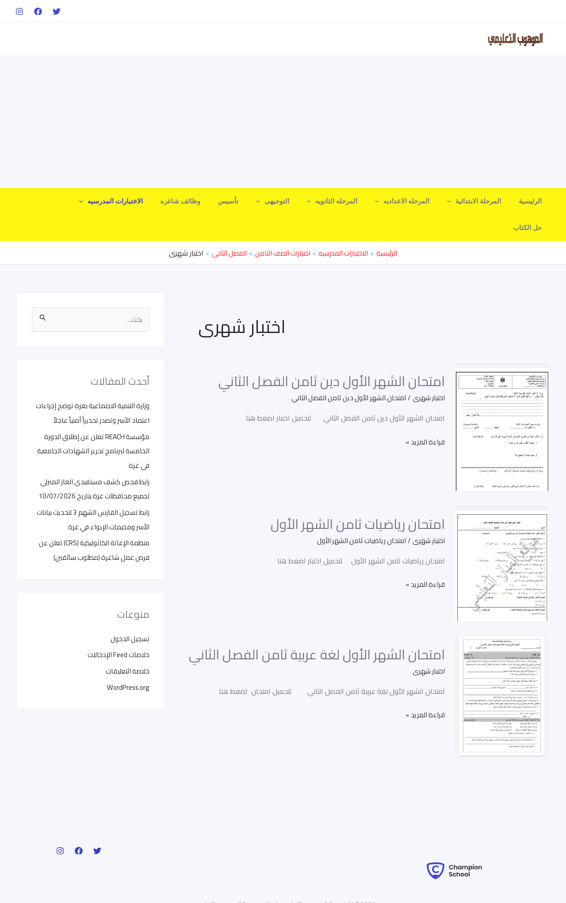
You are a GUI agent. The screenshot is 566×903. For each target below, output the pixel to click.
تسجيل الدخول (128, 623)
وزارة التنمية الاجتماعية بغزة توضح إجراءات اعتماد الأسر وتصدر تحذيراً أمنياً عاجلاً (94, 393)
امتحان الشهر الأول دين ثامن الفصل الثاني (331, 354)
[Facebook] (38, 11)
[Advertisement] (283, 122)
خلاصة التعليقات (126, 655)
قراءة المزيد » (424, 415)
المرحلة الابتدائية (481, 201)
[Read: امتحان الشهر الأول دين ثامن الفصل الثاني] (501, 399)
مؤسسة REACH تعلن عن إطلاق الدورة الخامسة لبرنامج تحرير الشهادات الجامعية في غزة (93, 438)
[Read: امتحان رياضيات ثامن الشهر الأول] (501, 536)
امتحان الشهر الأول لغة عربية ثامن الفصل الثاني (317, 628)
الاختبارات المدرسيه (144, 201)
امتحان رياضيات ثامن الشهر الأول (358, 497)
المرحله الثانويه (347, 201)
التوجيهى (292, 201)
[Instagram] (19, 11)
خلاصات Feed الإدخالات (116, 639)
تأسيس (252, 201)
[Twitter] (57, 11)
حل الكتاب (85, 201)
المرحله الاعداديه (413, 201)
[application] (458, 201)
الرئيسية (532, 201)
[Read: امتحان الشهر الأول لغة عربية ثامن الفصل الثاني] (501, 669)
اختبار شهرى (427, 371)
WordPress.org (127, 670)
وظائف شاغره (209, 201)
